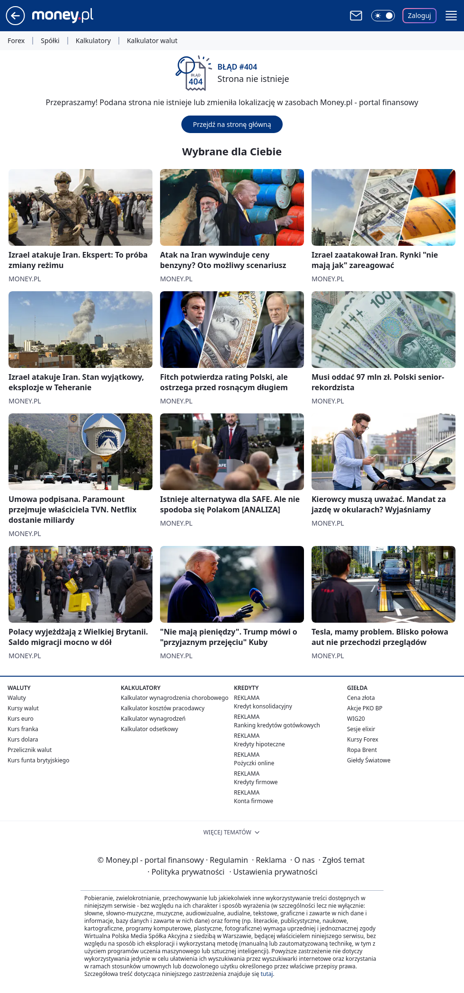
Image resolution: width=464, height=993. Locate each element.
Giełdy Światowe (369, 760)
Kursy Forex (362, 739)
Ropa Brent (362, 750)
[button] (451, 15)
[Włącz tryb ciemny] (383, 15)
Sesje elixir (361, 729)
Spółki (50, 40)
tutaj (266, 974)
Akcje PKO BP (365, 708)
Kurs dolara (23, 739)
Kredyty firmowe (256, 782)
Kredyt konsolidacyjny (263, 706)
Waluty (17, 698)
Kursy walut (23, 708)
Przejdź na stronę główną (232, 124)
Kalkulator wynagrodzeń (153, 719)
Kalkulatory (93, 40)
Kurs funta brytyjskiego (38, 760)
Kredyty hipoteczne (259, 744)
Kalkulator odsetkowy (149, 729)
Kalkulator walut (152, 40)
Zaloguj (419, 15)
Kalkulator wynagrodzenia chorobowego (174, 698)
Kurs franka (23, 729)
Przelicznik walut (30, 750)
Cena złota (361, 698)
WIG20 (356, 719)
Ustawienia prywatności (273, 872)
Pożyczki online (254, 763)
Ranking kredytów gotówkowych (277, 725)
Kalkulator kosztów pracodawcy (163, 708)
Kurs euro (21, 719)
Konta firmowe (253, 801)
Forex (16, 40)
